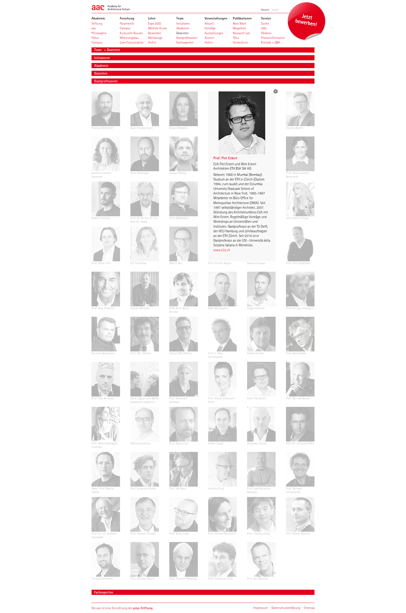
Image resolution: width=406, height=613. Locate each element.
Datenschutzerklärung (285, 608)
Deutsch (265, 9)
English (275, 9)
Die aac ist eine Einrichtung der (122, 608)
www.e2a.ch (221, 250)
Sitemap (309, 608)
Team (98, 49)
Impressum (260, 608)
